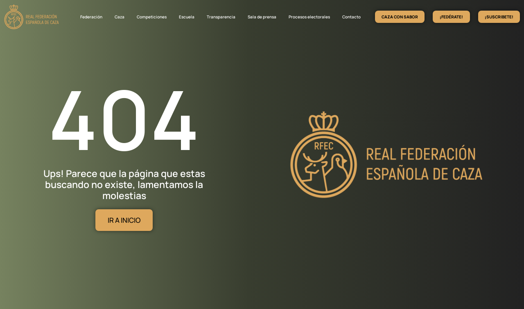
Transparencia (221, 17)
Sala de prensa (262, 17)
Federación (91, 17)
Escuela (186, 17)
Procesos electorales (309, 17)
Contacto (351, 17)
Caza (119, 17)
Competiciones (152, 17)
